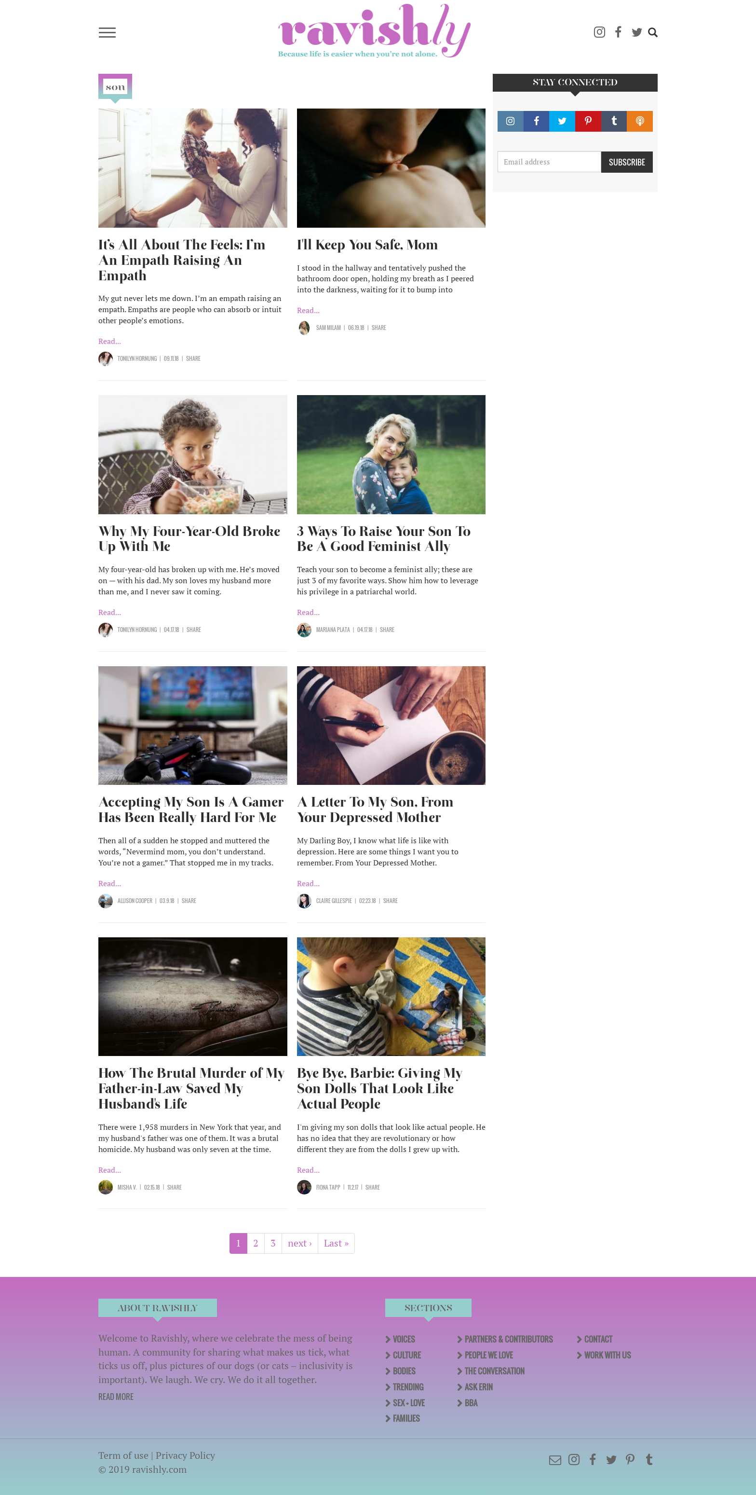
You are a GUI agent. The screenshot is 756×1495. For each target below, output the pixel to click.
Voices (404, 1339)
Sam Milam (328, 327)
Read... (109, 341)
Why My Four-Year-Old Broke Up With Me (189, 539)
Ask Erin (479, 1387)
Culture (407, 1355)
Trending (408, 1387)
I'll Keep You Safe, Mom (367, 244)
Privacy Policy (185, 1455)
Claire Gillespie (334, 901)
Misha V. (127, 1187)
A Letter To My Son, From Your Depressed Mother (375, 810)
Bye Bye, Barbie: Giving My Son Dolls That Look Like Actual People (380, 1088)
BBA (471, 1403)
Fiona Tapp (328, 1187)
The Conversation (495, 1371)
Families (406, 1418)
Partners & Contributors (509, 1339)
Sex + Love (409, 1403)
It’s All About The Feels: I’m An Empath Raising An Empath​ (182, 260)
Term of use (123, 1455)
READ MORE (116, 1396)
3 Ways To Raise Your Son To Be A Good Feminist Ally (384, 539)
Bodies (404, 1371)
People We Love (489, 1355)
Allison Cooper (135, 901)
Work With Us (607, 1355)
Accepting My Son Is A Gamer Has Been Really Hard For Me (191, 810)
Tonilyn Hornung (137, 358)
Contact (598, 1339)
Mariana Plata (333, 629)
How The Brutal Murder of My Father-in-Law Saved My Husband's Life (191, 1088)
